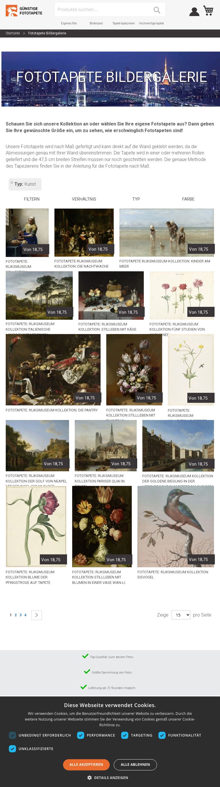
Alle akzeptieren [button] (86, 764)
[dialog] (110, 742)
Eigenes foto (69, 23)
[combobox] (110, 9)
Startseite (13, 33)
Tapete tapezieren (124, 23)
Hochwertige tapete (151, 23)
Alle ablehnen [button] (135, 764)
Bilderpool (96, 23)
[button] (110, 777)
